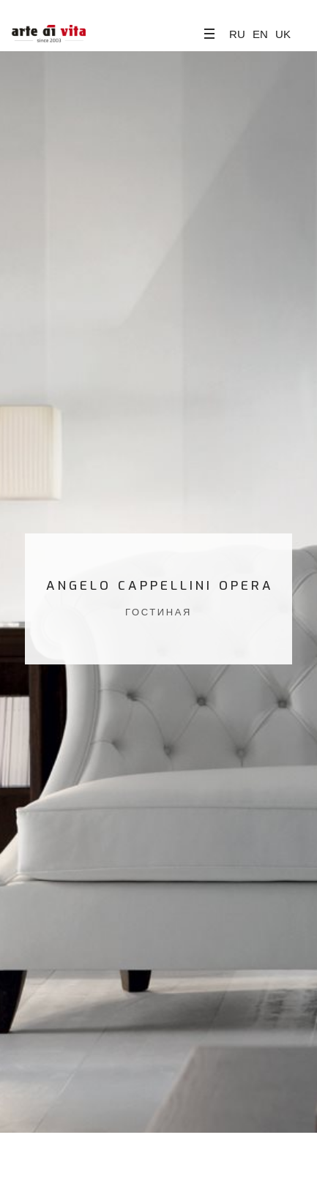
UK (283, 34)
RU (237, 34)
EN (260, 34)
